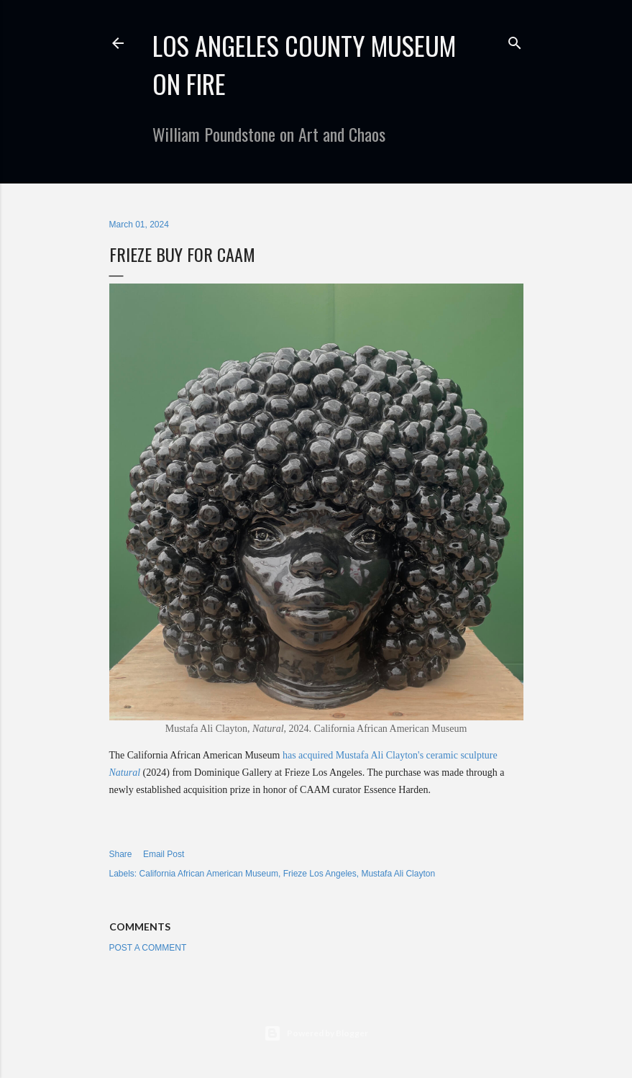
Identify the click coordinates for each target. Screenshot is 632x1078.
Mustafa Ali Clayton (398, 874)
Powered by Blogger (316, 1033)
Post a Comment (148, 948)
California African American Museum (208, 874)
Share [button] (120, 854)
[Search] (514, 40)
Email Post (163, 854)
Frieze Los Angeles (320, 874)
